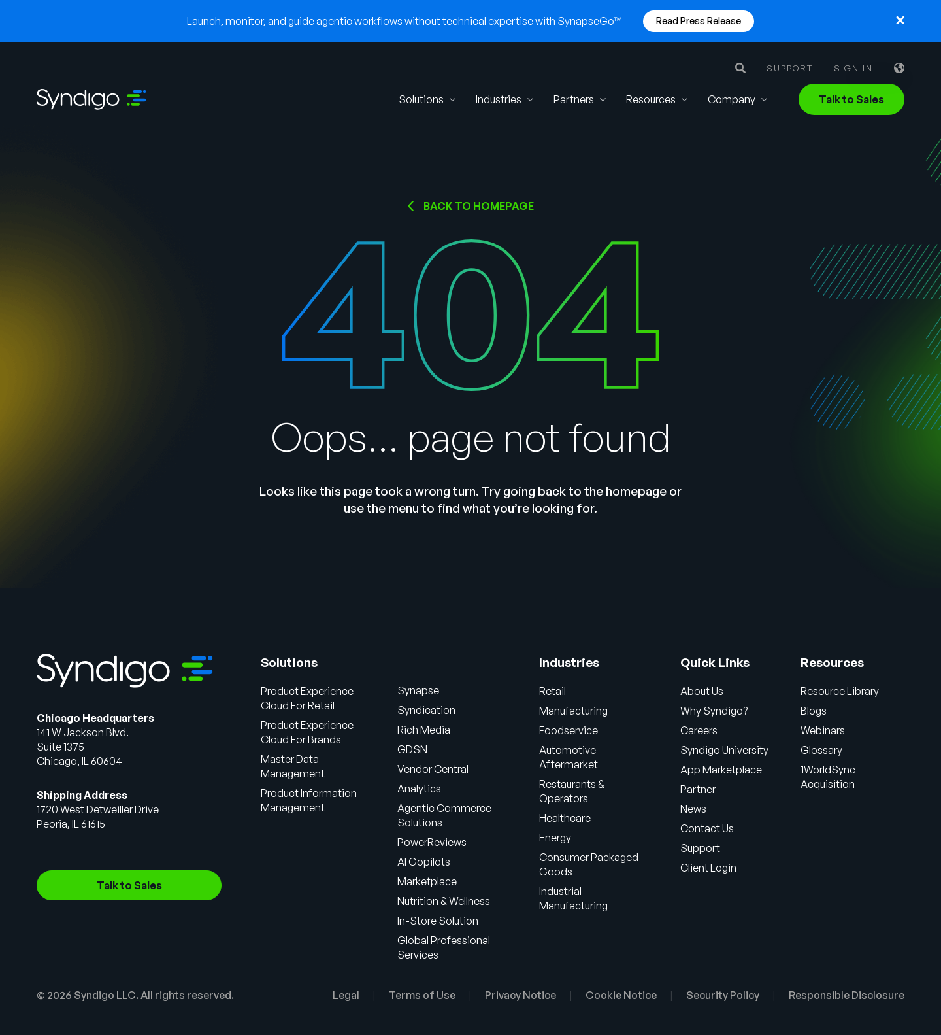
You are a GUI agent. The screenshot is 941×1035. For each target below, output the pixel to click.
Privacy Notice (520, 995)
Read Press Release (698, 20)
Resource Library (840, 691)
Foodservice (568, 730)
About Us (701, 691)
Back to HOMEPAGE (478, 205)
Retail (552, 691)
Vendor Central (433, 768)
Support (790, 68)
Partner (698, 789)
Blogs (814, 710)
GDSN (412, 749)
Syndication (426, 710)
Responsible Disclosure (846, 995)
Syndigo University (724, 749)
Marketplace (427, 881)
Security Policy (722, 995)
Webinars (823, 730)
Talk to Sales (851, 99)
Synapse (418, 690)
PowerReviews (432, 842)
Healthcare (565, 817)
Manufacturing (573, 710)
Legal (346, 995)
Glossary (821, 749)
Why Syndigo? (714, 710)
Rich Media (423, 729)
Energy (555, 837)
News (693, 808)
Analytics (419, 788)
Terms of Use (422, 995)
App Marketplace (721, 769)
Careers (699, 730)
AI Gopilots (423, 861)
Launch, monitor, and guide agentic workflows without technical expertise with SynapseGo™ (404, 20)
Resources (651, 99)
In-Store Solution (437, 920)
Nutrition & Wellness (443, 901)
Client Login (708, 867)
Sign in (853, 68)
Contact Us (707, 828)
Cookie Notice (621, 995)
